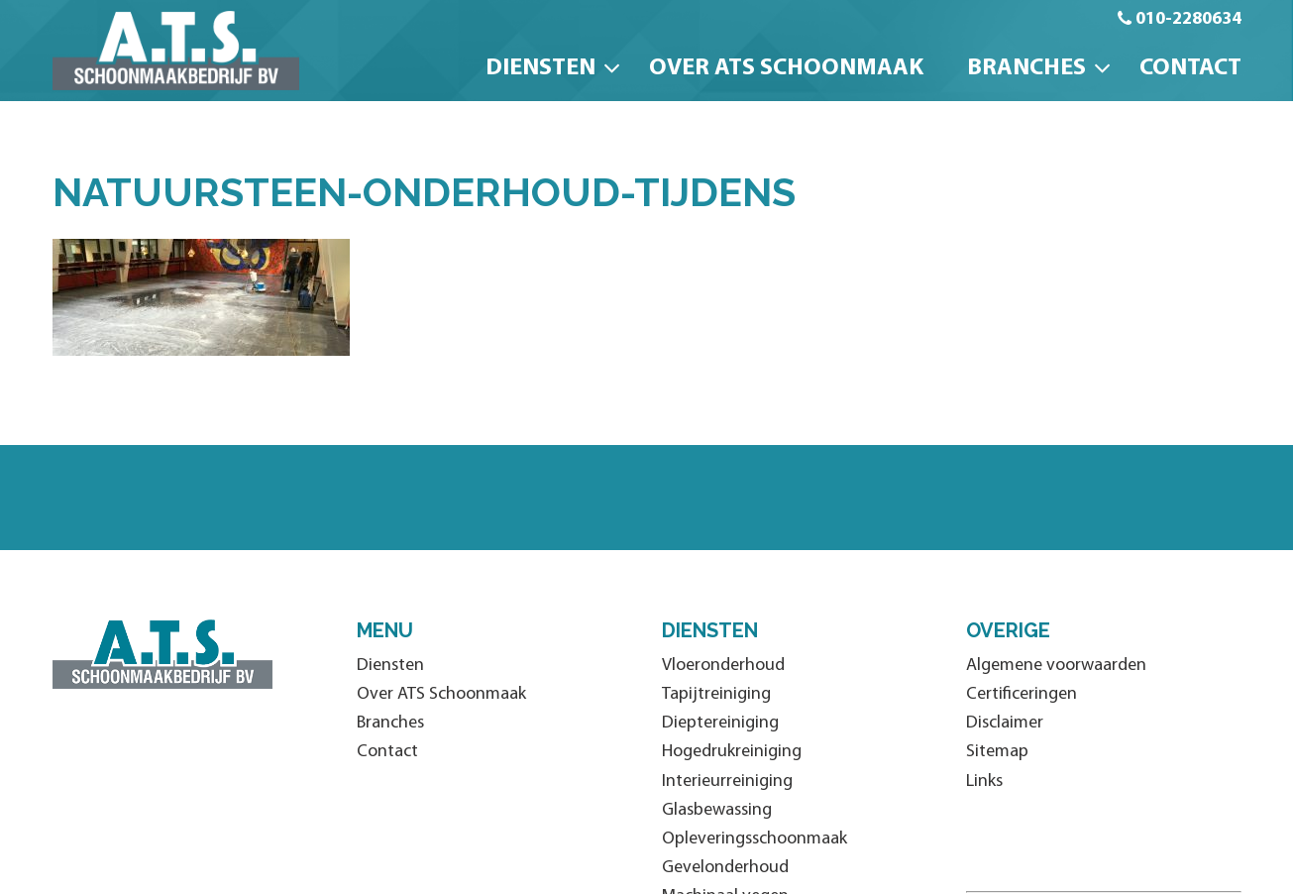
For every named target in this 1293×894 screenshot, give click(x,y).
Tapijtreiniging (716, 694)
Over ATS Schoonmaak (786, 68)
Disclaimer (1004, 723)
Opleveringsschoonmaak (754, 839)
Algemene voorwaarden (1056, 665)
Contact (1190, 68)
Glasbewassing (717, 810)
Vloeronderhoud (723, 665)
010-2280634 (1188, 19)
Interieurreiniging (727, 781)
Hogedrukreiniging (732, 751)
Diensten (540, 68)
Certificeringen (1021, 694)
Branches (1026, 68)
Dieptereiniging (720, 723)
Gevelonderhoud (725, 867)
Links (984, 781)
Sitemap (997, 751)
